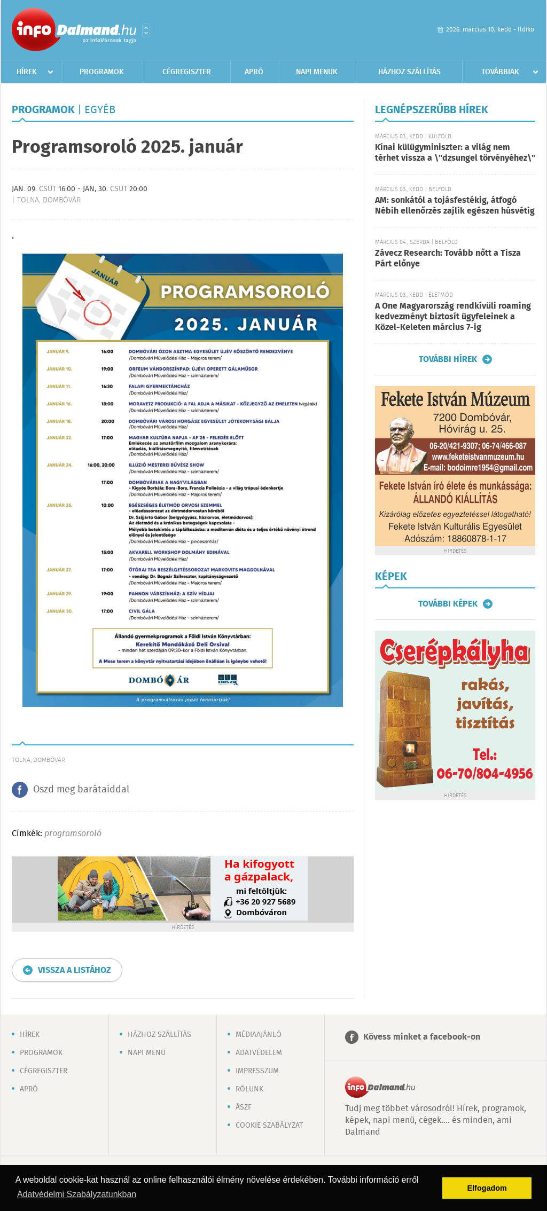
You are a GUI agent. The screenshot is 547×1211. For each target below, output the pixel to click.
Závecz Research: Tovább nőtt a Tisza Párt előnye (448, 259)
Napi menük (317, 72)
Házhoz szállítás (409, 72)
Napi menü (147, 1053)
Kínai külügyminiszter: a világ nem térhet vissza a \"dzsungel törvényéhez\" (455, 153)
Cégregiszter (186, 72)
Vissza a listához (74, 970)
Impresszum (257, 1071)
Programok (102, 72)
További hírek (448, 359)
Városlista (146, 30)
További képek (448, 604)
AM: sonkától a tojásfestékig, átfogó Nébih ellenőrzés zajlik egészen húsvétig (455, 206)
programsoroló (72, 833)
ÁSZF (244, 1107)
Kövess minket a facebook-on (421, 1037)
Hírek (27, 72)
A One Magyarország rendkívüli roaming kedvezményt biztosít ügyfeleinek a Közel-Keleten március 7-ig (453, 317)
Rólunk (249, 1089)
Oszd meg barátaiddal (81, 789)
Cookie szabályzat (269, 1125)
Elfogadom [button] (487, 1188)
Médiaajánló (259, 1035)
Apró (254, 72)
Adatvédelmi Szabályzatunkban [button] (76, 1194)
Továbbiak (500, 72)
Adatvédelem (259, 1053)
